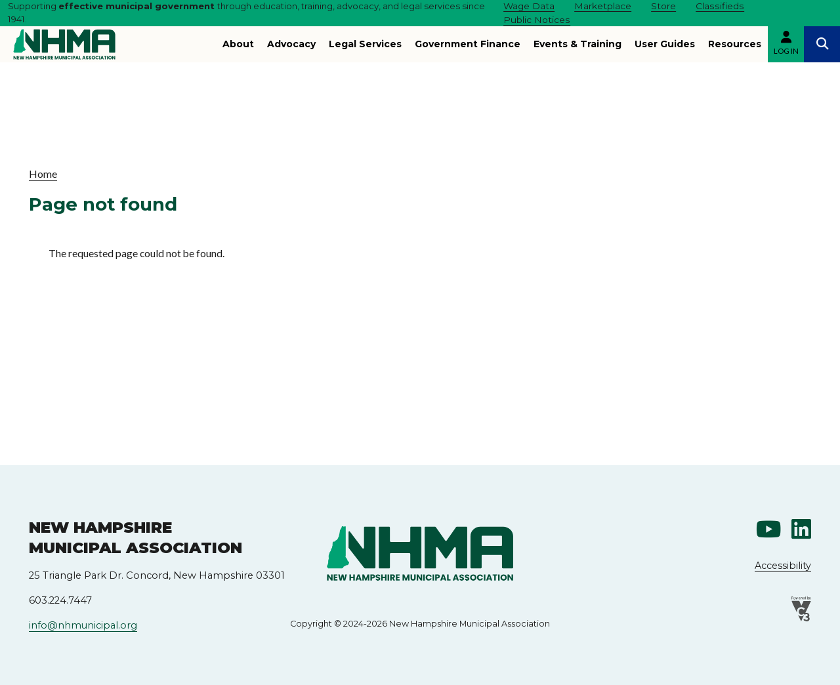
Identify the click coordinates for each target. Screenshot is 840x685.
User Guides (665, 44)
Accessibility (783, 565)
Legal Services (365, 44)
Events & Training (577, 44)
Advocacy (291, 44)
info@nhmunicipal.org (83, 625)
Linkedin (801, 529)
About (238, 44)
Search (822, 44)
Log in (786, 51)
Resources (734, 44)
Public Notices (536, 19)
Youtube (768, 529)
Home (43, 174)
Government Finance (467, 44)
